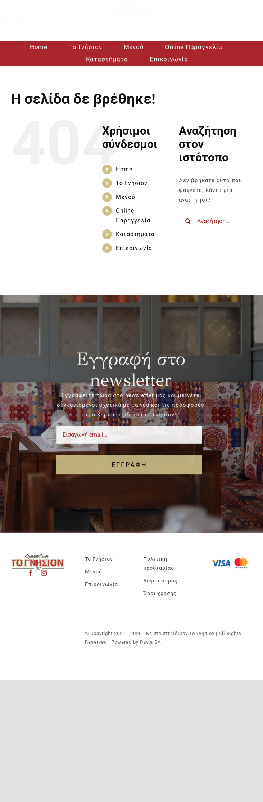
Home (124, 169)
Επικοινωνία (134, 248)
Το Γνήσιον (132, 183)
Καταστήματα (135, 234)
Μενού (125, 197)
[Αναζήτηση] (188, 221)
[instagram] (24, 20)
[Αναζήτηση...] (215, 221)
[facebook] (11, 20)
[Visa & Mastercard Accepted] (233, 557)
